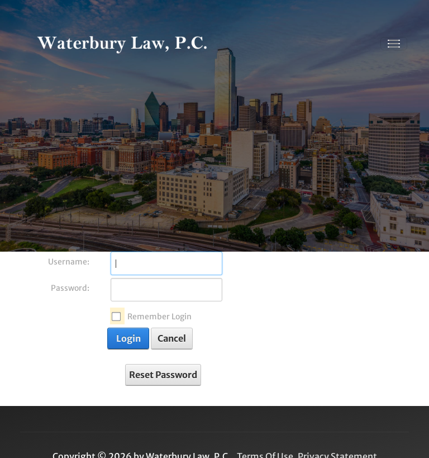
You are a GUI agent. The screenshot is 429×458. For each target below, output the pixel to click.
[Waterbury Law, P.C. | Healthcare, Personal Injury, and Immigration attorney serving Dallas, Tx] (122, 43)
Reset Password (163, 374)
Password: (70, 288)
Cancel (172, 338)
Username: (68, 262)
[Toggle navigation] (393, 43)
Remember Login (159, 316)
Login (128, 338)
